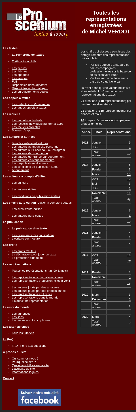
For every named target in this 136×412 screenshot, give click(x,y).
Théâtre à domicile (24, 61)
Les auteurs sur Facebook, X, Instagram (38, 150)
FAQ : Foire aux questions (29, 345)
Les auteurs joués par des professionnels (39, 290)
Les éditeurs (20, 182)
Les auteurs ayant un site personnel (35, 146)
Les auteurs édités (24, 189)
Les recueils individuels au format (37, 123)
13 (129, 174)
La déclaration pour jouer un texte (34, 254)
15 (129, 255)
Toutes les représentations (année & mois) (40, 270)
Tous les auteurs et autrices (30, 143)
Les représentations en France (32, 294)
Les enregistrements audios (30, 91)
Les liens (18, 317)
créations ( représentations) (103, 100)
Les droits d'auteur (24, 251)
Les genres (19, 68)
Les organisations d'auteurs (30, 163)
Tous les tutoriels (23, 333)
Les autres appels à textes (29, 107)
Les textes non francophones (31, 320)
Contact (8, 378)
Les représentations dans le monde (35, 297)
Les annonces (21, 313)
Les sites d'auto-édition (27, 209)
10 (129, 179)
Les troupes (20, 78)
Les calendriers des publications (33, 235)
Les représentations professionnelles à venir (41, 280)
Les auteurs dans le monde (30, 153)
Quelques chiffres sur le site (30, 365)
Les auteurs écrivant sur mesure (33, 160)
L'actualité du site (23, 368)
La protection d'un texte (27, 257)
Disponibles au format (30, 88)
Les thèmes (19, 71)
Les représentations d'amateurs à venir (37, 277)
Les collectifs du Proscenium (31, 104)
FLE (14, 81)
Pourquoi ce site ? (24, 362)
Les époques (20, 74)
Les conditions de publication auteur (36, 166)
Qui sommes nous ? (25, 358)
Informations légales (25, 372)
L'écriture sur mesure (26, 238)
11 (129, 193)
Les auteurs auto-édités (27, 215)
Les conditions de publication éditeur (36, 196)
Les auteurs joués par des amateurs (36, 287)
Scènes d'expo (21, 130)
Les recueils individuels (27, 120)
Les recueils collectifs (26, 127)
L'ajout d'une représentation (30, 301)
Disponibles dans (29, 85)
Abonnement (20, 170)
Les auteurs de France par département (38, 156)
